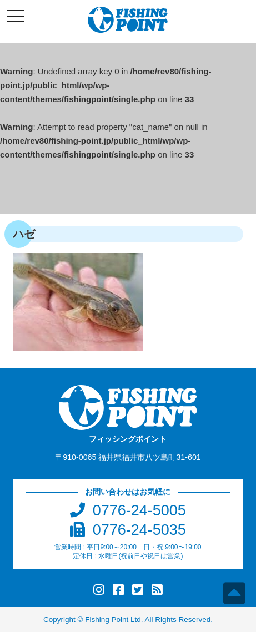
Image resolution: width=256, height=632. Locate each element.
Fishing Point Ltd (113, 619)
